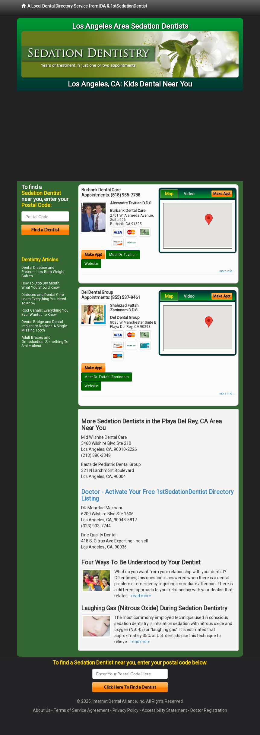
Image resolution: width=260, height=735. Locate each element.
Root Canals (31, 310)
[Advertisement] (130, 136)
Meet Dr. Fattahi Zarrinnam (106, 377)
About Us (41, 710)
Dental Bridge (32, 322)
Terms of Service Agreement (81, 710)
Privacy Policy (125, 710)
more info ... (227, 271)
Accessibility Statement (164, 710)
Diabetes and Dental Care (42, 295)
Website (91, 264)
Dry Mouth (51, 283)
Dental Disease (34, 267)
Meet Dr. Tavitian (123, 255)
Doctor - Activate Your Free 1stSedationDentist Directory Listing (157, 495)
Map (169, 193)
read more (141, 595)
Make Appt (93, 255)
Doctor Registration (208, 710)
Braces (37, 337)
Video (189, 193)
